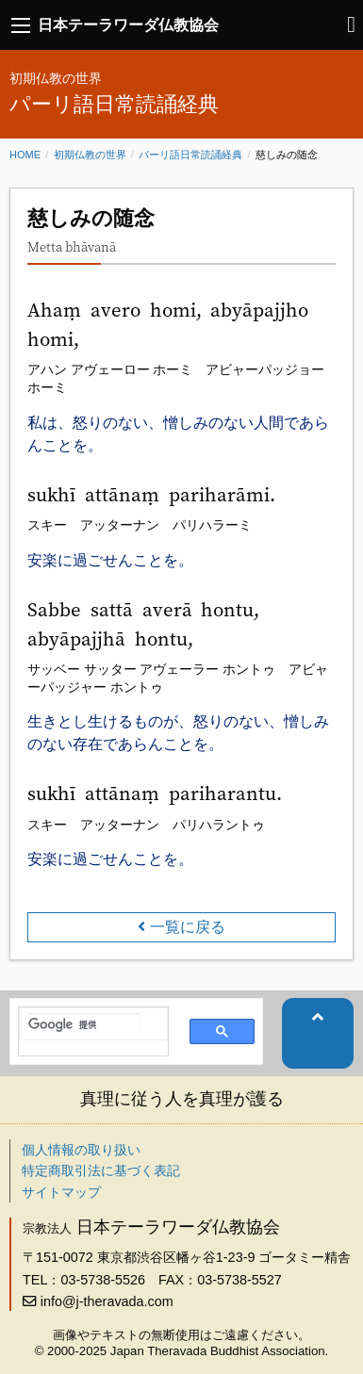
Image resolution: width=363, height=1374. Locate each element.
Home (25, 154)
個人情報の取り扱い (81, 1149)
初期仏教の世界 (90, 154)
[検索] (84, 1024)
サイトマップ (61, 1192)
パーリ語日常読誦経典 (190, 154)
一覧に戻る (187, 927)
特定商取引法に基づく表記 (101, 1170)
